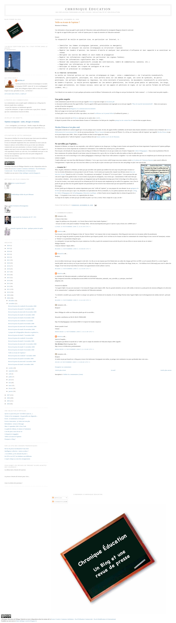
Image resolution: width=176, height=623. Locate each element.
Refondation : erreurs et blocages (14, 424)
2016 (8, 274)
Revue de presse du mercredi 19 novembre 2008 (22, 326)
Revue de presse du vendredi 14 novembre (20, 338)
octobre (11, 368)
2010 (8, 292)
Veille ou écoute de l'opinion (13, 436)
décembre (12, 300)
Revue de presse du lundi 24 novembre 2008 (21, 318)
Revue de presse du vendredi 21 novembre (20, 320)
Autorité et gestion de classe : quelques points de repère (26, 228)
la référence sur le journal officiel (104, 113)
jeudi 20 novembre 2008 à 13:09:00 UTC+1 (72, 362)
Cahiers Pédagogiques (141, 151)
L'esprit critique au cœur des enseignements (17, 459)
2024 (8, 251)
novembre (12, 303)
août (10, 374)
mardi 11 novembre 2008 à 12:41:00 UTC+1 (73, 300)
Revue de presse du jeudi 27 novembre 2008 (21, 309)
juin (10, 379)
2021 (8, 260)
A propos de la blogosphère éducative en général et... (23, 332)
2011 (8, 289)
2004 (8, 404)
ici (96, 118)
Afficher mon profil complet (15, 94)
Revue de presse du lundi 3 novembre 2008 (20, 364)
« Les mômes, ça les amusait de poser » (16, 454)
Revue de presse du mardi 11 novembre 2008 (21, 347)
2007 (8, 395)
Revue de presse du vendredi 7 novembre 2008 (22, 355)
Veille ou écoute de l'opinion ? (67, 22)
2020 (8, 263)
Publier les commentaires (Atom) (73, 374)
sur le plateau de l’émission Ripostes (142, 160)
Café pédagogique (77, 193)
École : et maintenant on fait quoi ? (15, 419)
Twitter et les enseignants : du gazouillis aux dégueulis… (21, 416)
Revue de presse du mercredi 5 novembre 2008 (22, 361)
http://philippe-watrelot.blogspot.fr (30, 173)
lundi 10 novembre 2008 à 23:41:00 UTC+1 (73, 226)
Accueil (113, 370)
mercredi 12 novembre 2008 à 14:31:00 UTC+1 (74, 331)
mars (10, 385)
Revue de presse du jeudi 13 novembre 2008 (21, 341)
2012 (8, 286)
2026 (8, 245)
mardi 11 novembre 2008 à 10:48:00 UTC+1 (73, 249)
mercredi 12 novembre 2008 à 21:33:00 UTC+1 (74, 349)
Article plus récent (60, 370)
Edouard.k (60, 253)
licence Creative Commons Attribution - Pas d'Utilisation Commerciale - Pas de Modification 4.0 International (83, 619)
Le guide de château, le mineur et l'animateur (18, 429)
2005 (8, 401)
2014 (8, 280)
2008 (8, 298)
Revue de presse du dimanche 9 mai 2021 (17, 448)
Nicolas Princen (162, 132)
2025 (8, 248)
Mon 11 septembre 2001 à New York (15, 426)
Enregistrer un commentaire (63, 367)
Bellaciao (75, 118)
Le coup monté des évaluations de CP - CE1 (23, 217)
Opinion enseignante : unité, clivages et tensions (22, 122)
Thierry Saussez (99, 132)
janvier (11, 391)
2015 (8, 277)
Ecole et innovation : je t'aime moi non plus (17, 421)
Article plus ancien (165, 370)
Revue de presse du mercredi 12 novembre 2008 (22, 344)
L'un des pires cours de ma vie (13, 431)
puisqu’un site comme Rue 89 (124, 120)
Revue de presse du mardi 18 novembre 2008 (21, 329)
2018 (8, 269)
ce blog (134, 190)
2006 (8, 398)
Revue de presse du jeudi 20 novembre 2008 (21, 323)
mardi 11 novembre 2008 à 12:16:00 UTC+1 (73, 268)
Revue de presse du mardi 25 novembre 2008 (21, 315)
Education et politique (89, 193)
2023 (8, 254)
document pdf (110, 102)
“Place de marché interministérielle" (142, 104)
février (11, 388)
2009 (8, 295)
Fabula (91, 102)
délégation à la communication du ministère (83, 108)
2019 (8, 266)
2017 (8, 272)
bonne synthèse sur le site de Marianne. (108, 137)
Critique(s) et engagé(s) (11, 434)
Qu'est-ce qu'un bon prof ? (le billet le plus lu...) (19, 413)
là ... (100, 118)
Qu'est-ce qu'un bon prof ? (18, 183)
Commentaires (59, 502)
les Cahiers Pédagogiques (62, 193)
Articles (57, 498)
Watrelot (59, 231)
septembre (12, 371)
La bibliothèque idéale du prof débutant (21, 194)
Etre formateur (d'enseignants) (19, 206)
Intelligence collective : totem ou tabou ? (16, 451)
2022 (8, 257)
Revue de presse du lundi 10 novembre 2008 (21, 350)
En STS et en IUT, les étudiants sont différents (18, 456)
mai (10, 382)
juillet (10, 377)
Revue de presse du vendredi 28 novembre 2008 (22, 306)
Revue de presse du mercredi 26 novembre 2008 (22, 312)
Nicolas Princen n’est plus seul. (67, 127)
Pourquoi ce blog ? (10, 439)
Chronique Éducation (88, 9)
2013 (8, 283)
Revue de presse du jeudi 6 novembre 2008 (20, 358)
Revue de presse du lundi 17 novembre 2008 (21, 335)
